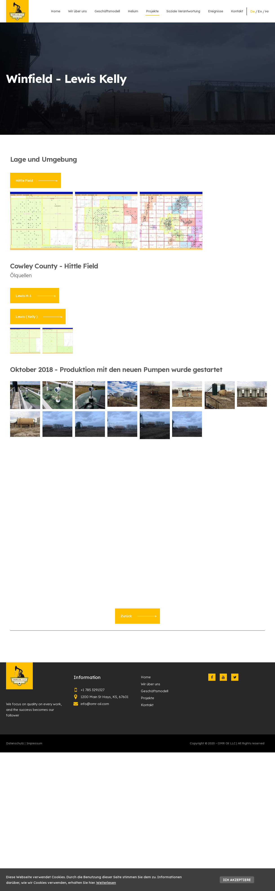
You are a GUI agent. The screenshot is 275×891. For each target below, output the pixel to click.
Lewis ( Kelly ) (39, 316)
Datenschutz (15, 743)
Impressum (34, 743)
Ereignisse (215, 11)
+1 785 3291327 (92, 690)
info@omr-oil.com (95, 704)
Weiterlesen (106, 882)
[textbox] (137, 159)
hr (267, 11)
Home (55, 11)
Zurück (139, 616)
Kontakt (237, 11)
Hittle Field (37, 180)
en (260, 11)
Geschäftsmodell (107, 11)
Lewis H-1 (36, 296)
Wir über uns (77, 11)
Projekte (152, 11)
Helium (133, 11)
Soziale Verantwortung (183, 11)
